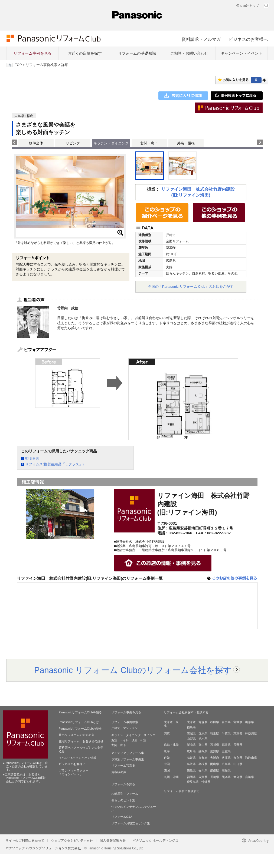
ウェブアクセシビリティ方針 (72, 840)
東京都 (237, 733)
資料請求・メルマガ (201, 39)
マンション (130, 728)
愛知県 (214, 751)
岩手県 (226, 722)
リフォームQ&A (121, 816)
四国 (167, 770)
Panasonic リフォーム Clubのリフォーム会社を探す (133, 670)
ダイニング (133, 735)
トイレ (124, 740)
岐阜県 (191, 751)
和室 (143, 740)
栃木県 (202, 738)
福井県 (226, 744)
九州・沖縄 (171, 777)
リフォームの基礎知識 (137, 53)
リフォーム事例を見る (32, 53)
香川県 (202, 770)
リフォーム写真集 (123, 765)
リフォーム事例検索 (41, 65)
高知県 (226, 770)
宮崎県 (249, 777)
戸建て (115, 728)
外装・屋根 (186, 143)
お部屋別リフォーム (124, 793)
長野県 (237, 744)
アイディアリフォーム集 (127, 752)
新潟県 (191, 744)
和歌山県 (251, 757)
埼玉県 (214, 733)
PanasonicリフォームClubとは (79, 722)
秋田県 (214, 722)
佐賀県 (202, 777)
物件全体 (36, 143)
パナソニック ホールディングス (155, 840)
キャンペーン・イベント (241, 53)
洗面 (135, 740)
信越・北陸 (171, 744)
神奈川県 (251, 733)
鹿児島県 (193, 781)
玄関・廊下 (149, 143)
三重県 (226, 751)
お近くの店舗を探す (85, 53)
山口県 (237, 764)
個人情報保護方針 (113, 840)
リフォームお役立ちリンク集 (130, 823)
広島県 (226, 764)
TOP (18, 65)
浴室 (114, 740)
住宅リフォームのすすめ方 (76, 734)
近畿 (167, 757)
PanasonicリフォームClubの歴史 (80, 728)
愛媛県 (214, 770)
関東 (167, 733)
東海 (167, 751)
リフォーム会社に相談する (182, 791)
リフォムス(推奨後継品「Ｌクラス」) (54, 464)
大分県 (237, 777)
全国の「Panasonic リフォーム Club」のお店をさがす (191, 286)
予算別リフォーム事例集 (127, 759)
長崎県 (214, 777)
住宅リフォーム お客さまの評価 (81, 741)
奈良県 (237, 757)
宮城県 (237, 722)
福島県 (191, 727)
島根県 (202, 764)
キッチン (117, 735)
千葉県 (226, 733)
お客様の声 (118, 772)
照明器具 (32, 458)
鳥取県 (191, 764)
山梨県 (191, 738)
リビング (73, 143)
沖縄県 (205, 781)
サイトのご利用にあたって (24, 840)
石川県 (214, 744)
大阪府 (214, 757)
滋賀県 (191, 757)
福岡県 (191, 777)
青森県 (202, 722)
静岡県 (202, 751)
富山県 (202, 744)
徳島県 (191, 770)
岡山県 (214, 764)
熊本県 (226, 777)
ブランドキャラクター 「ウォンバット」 (74, 772)
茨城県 (191, 733)
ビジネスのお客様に (72, 764)
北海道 (191, 722)
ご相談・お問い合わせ (189, 53)
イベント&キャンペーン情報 (77, 757)
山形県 (249, 722)
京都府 (202, 757)
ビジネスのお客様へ (248, 39)
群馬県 (202, 733)
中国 (167, 764)
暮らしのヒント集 (123, 800)
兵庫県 (226, 757)
